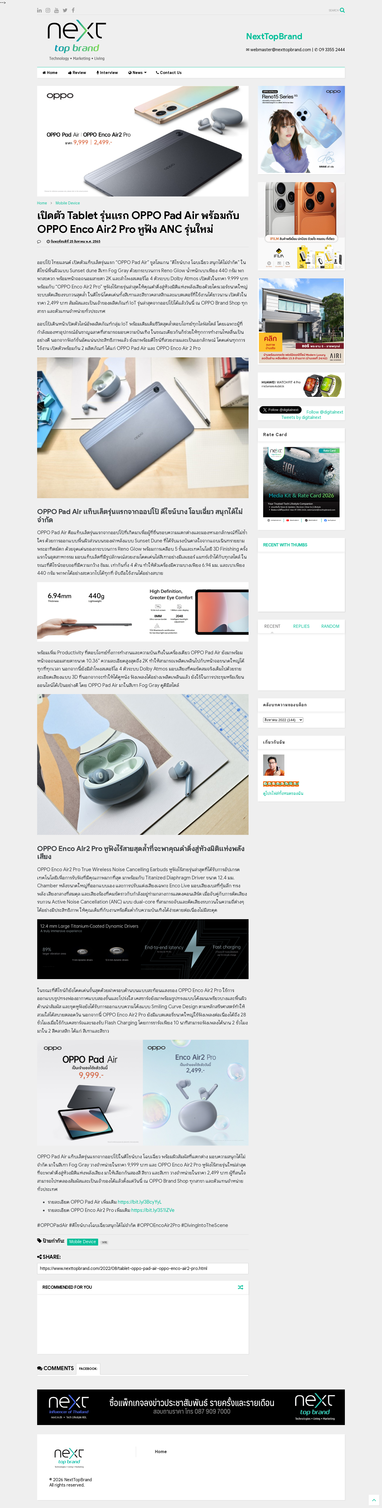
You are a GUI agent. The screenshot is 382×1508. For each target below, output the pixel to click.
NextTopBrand (274, 36)
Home (50, 72)
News (137, 72)
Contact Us (169, 72)
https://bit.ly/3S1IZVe (153, 1210)
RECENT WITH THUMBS (285, 545)
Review (77, 72)
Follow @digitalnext (324, 412)
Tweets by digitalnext (301, 417)
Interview (107, 72)
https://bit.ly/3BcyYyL (140, 1202)
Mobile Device (68, 203)
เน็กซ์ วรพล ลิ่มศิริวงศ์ (281, 784)
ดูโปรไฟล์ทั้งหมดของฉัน (283, 793)
